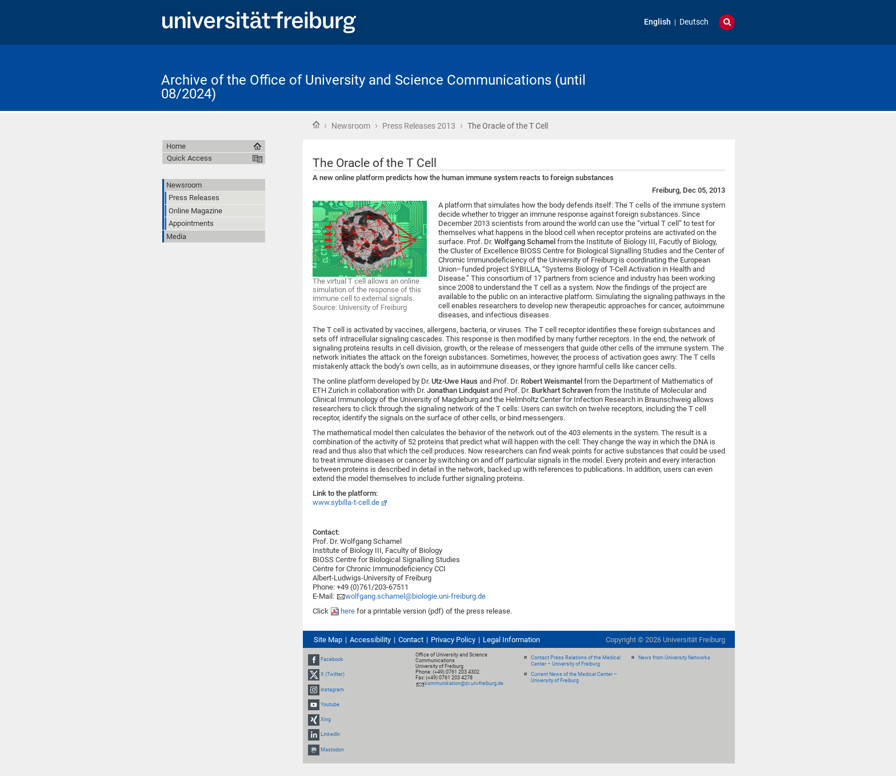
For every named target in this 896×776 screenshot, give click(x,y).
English (657, 22)
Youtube (330, 704)
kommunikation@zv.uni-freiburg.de (464, 683)
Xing (326, 719)
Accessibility (370, 639)
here (349, 611)
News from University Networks (674, 657)
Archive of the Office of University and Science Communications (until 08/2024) (373, 87)
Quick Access (189, 158)
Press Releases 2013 (418, 125)
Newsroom (350, 125)
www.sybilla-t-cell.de (346, 502)
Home (316, 125)
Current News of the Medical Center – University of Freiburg (574, 677)
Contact (410, 639)
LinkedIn (330, 734)
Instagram (332, 690)
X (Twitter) (333, 675)
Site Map (328, 639)
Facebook (332, 659)
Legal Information (511, 639)
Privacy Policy (453, 639)
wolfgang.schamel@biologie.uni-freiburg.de (415, 596)
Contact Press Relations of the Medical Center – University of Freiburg (576, 661)
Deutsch (694, 22)
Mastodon (332, 750)
